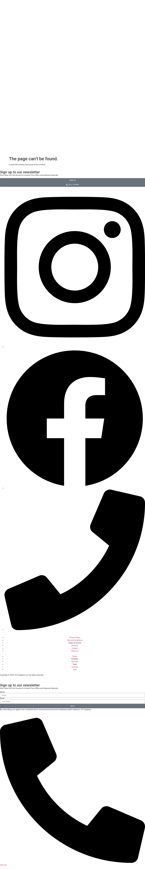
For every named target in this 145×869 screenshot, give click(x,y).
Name (2, 692)
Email (2, 698)
